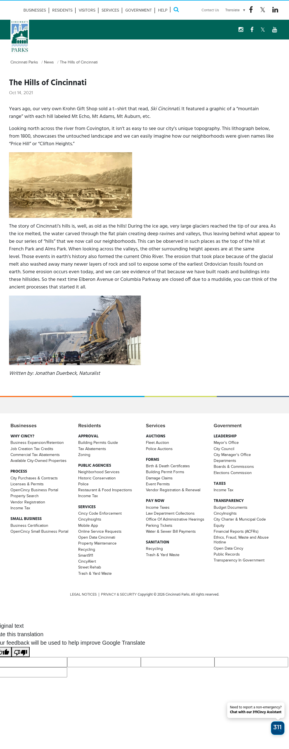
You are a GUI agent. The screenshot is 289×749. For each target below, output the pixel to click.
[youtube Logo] (274, 29)
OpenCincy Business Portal (34, 490)
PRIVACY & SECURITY (119, 594)
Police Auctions (159, 448)
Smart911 (85, 555)
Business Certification (29, 525)
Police (83, 484)
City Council (224, 448)
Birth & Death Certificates (168, 466)
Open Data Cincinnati (96, 537)
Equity (219, 525)
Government (138, 10)
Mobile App (88, 525)
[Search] (176, 9)
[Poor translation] (21, 652)
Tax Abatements (92, 448)
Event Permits (158, 484)
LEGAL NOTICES (83, 594)
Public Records (227, 554)
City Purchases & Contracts (34, 478)
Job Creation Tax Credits (31, 448)
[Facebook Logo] (251, 10)
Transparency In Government (239, 560)
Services (110, 10)
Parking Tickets (159, 525)
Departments (225, 460)
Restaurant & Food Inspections (105, 490)
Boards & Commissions (234, 466)
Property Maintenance (97, 543)
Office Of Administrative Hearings (175, 519)
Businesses (34, 10)
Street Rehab (89, 567)
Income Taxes (158, 507)
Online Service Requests (100, 531)
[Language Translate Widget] (235, 10)
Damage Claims (159, 478)
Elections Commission (233, 472)
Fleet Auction (157, 442)
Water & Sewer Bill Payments (171, 531)
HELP (162, 10)
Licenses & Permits (27, 484)
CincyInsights (89, 519)
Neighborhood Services (99, 472)
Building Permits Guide (98, 442)
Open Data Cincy (228, 548)
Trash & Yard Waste (95, 573)
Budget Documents (231, 507)
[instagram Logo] (241, 29)
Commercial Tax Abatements (35, 454)
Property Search (24, 496)
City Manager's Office (232, 454)
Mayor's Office (226, 442)
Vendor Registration (27, 502)
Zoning (84, 454)
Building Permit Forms (165, 472)
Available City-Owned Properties (38, 460)
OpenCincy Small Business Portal (39, 531)
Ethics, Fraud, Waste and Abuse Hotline (241, 539)
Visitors (87, 10)
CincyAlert (87, 561)
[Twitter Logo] (262, 10)
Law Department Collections (170, 513)
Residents (62, 10)
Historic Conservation (97, 478)
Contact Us (210, 10)
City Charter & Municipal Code (240, 519)
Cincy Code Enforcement (100, 513)
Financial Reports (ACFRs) (236, 531)
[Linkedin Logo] (275, 10)
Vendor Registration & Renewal (173, 490)
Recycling (86, 549)
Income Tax (20, 508)
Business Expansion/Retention (37, 442)
